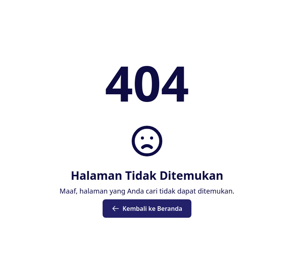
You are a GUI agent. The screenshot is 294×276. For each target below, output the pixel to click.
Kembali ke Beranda (147, 208)
